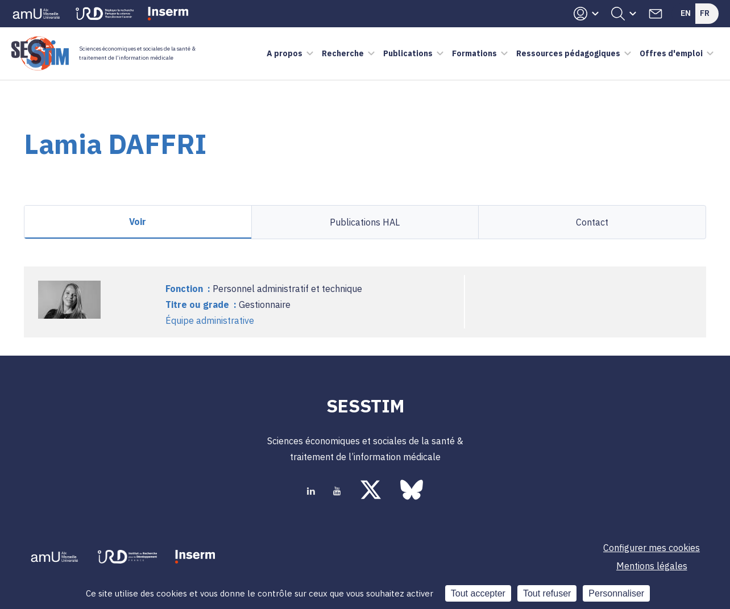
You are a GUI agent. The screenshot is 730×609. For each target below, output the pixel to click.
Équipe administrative (209, 320)
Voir (137, 221)
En (686, 13)
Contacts (655, 13)
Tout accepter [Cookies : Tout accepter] (478, 593)
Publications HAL (365, 222)
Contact (592, 222)
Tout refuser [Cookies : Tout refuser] (547, 593)
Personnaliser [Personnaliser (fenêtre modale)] (616, 593)
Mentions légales (651, 566)
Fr (705, 13)
